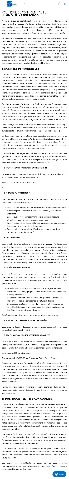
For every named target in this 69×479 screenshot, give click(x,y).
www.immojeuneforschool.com (15, 33)
